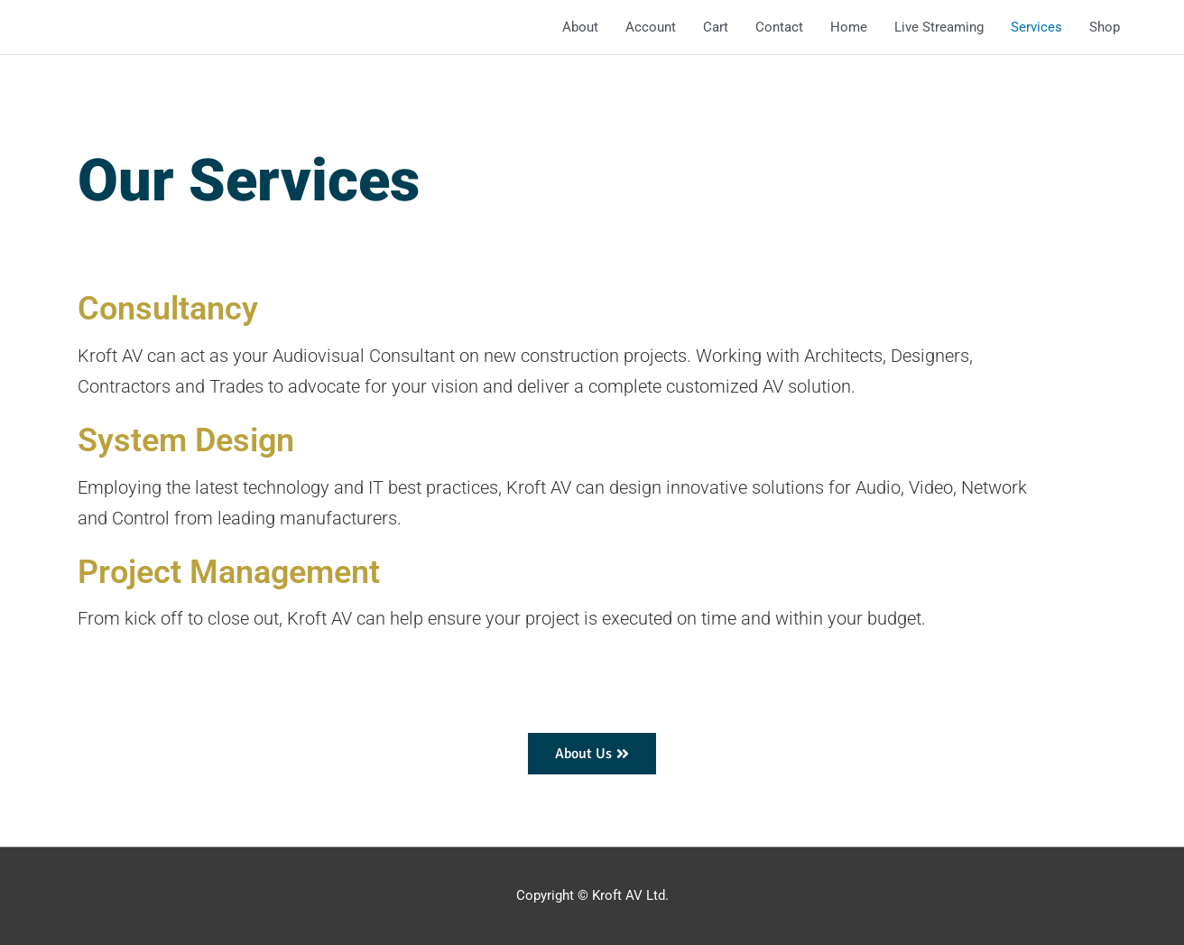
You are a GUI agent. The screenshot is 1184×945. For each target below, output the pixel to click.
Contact (779, 27)
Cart (715, 27)
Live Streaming (939, 27)
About (580, 27)
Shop (1104, 27)
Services (1036, 27)
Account (650, 27)
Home (848, 27)
